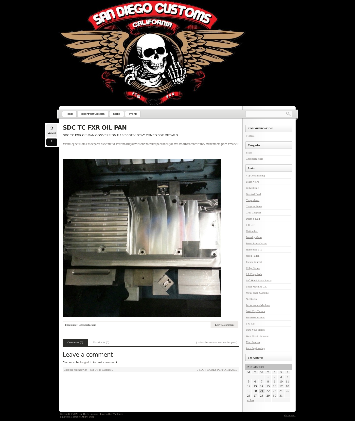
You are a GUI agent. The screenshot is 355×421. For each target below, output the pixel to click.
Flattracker (252, 231)
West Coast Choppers (257, 335)
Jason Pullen (252, 255)
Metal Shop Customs (257, 292)
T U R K (250, 323)
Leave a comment (224, 324)
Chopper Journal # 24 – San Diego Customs (87, 369)
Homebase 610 (254, 249)
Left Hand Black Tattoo (258, 280)
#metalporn (220, 144)
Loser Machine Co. (256, 286)
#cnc (209, 144)
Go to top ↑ (289, 415)
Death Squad (253, 218)
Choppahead (252, 200)
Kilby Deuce (253, 268)
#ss (176, 144)
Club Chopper (253, 212)
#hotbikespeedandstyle (158, 144)
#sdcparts (94, 144)
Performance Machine (258, 305)
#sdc (104, 144)
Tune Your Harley (255, 329)
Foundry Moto (254, 237)
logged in (86, 362)
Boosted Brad (253, 193)
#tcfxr (111, 144)
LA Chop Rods (254, 274)
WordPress (117, 414)
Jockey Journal (254, 261)
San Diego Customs (88, 414)
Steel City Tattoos (255, 311)
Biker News (252, 181)
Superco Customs (255, 317)
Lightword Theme (69, 416)
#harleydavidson (133, 144)
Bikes (249, 152)
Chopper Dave (254, 206)
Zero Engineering (255, 348)
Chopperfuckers (87, 324)
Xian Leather (253, 342)
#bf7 (202, 144)
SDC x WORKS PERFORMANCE (218, 369)
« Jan (250, 400)
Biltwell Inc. (252, 187)
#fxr (119, 144)
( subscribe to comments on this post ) (216, 342)
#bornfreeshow (189, 144)
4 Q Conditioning (255, 175)
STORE (250, 135)
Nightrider (251, 298)
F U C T (250, 224)
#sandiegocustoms (75, 144)
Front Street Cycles (256, 243)
